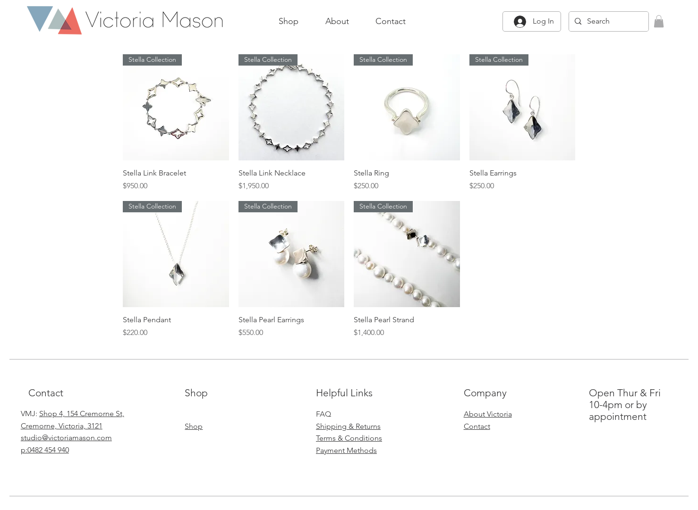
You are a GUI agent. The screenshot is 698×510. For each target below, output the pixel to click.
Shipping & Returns (348, 426)
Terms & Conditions (349, 438)
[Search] (608, 21)
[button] (659, 21)
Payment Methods (346, 450)
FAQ (323, 414)
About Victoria (488, 414)
